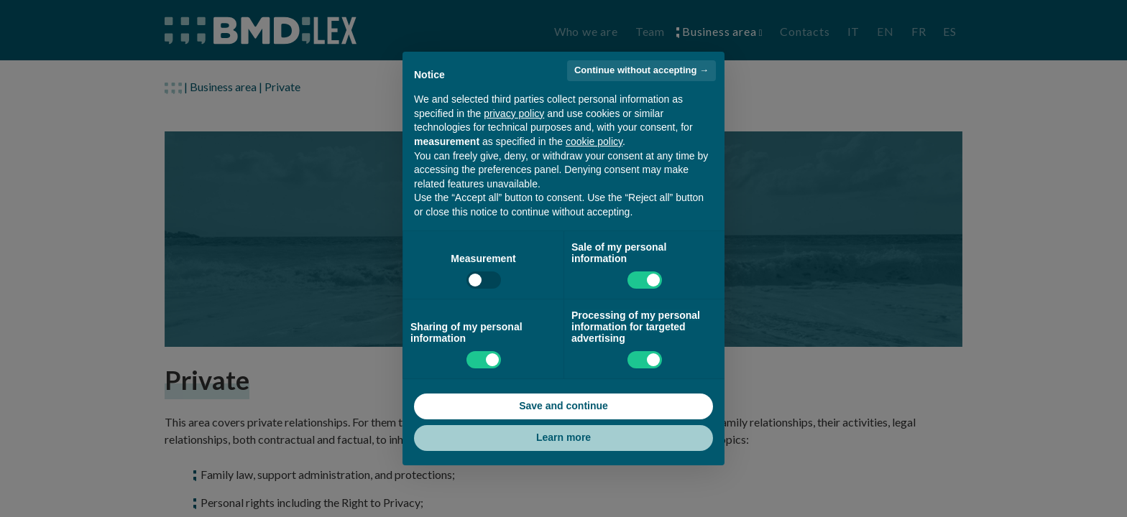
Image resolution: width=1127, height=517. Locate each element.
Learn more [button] (563, 437)
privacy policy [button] (514, 113)
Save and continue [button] (563, 405)
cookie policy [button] (594, 141)
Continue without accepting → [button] (641, 70)
